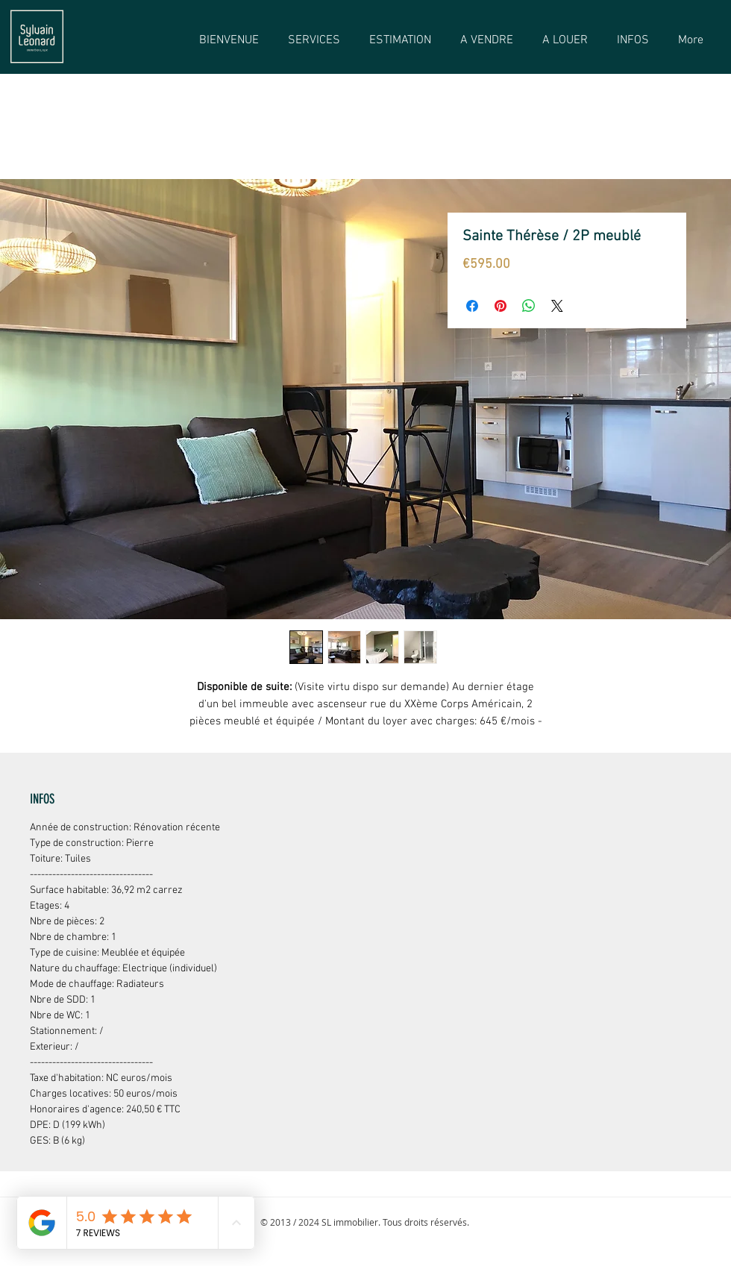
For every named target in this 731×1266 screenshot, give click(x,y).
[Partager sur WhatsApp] (529, 306)
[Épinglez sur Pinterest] (500, 306)
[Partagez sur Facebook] (472, 306)
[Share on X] (557, 306)
